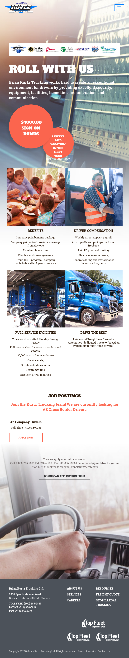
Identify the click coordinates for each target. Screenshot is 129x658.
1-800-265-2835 (25, 470)
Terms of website (86, 651)
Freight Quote (108, 594)
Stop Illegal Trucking (106, 602)
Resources (105, 588)
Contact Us (104, 651)
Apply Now (26, 444)
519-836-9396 (68, 470)
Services (74, 594)
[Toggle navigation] (119, 7)
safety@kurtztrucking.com (102, 470)
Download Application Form (64, 483)
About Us (74, 588)
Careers (74, 600)
